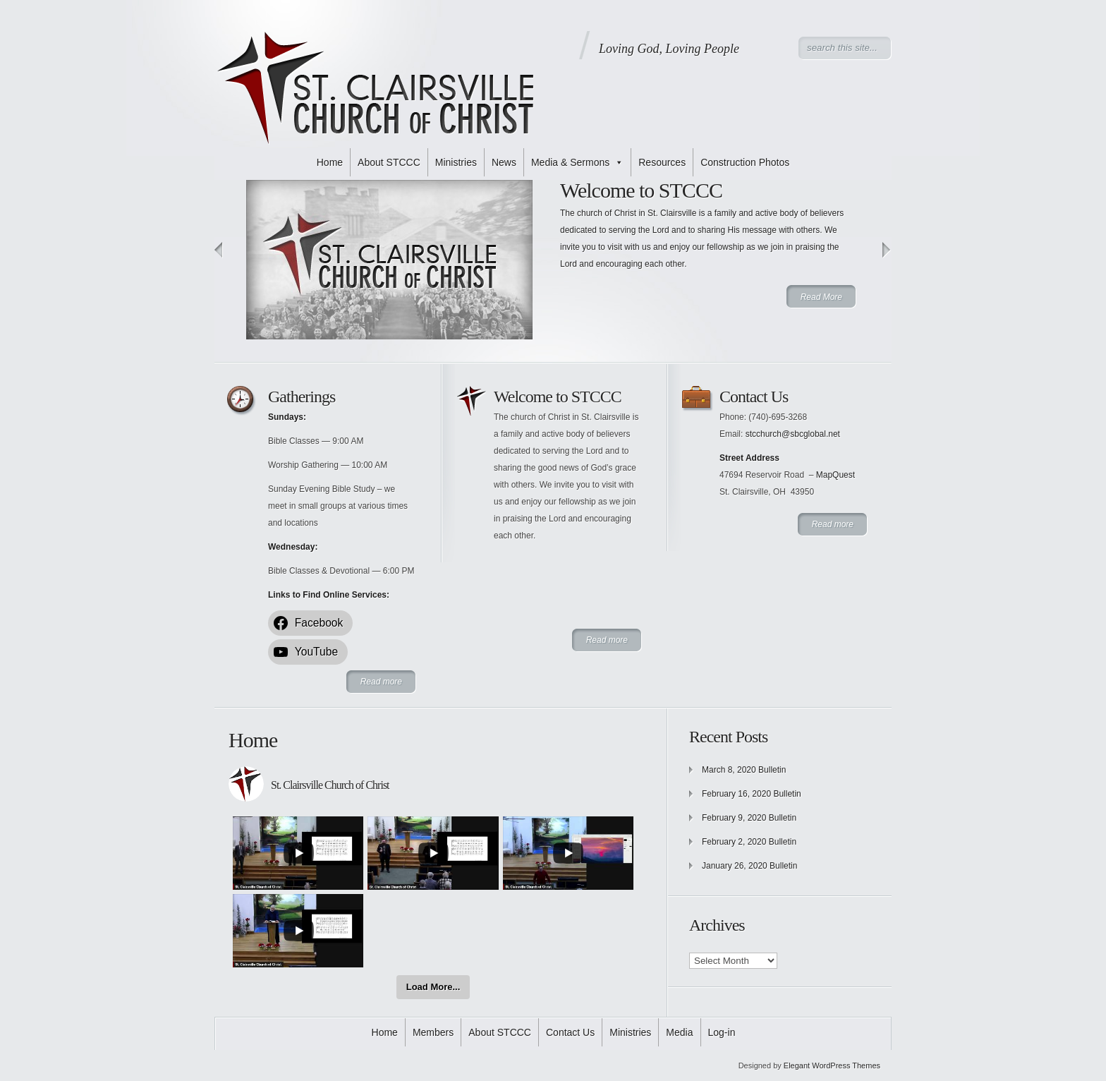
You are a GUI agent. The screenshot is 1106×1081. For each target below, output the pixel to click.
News (504, 162)
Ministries (456, 162)
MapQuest (835, 475)
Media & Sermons (577, 162)
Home (330, 162)
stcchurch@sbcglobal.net (793, 434)
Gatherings (301, 396)
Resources (662, 162)
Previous (219, 250)
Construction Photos (744, 162)
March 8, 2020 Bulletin (744, 770)
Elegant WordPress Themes (832, 1065)
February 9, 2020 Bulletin (749, 818)
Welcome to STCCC (641, 190)
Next (887, 250)
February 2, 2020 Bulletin (749, 842)
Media (679, 1032)
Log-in (722, 1032)
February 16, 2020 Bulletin (751, 794)
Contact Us (753, 396)
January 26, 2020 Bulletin (749, 866)
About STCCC (389, 162)
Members (433, 1032)
